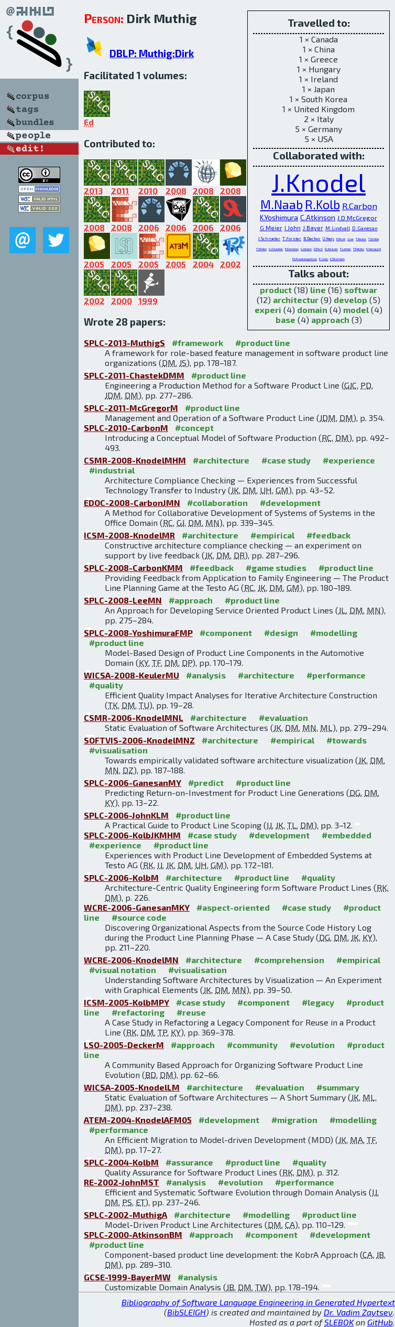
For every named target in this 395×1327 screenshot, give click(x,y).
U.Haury (328, 238)
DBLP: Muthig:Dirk (151, 53)
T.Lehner (345, 249)
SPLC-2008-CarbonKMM (133, 568)
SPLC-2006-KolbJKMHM (132, 835)
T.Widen (261, 249)
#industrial (112, 470)
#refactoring (138, 1012)
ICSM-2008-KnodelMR (129, 535)
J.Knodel (318, 182)
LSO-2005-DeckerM (124, 1045)
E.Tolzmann (337, 259)
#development (290, 503)
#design (281, 633)
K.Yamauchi (373, 249)
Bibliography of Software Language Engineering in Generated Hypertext (258, 1302)
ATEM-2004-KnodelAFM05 (138, 1120)
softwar (360, 290)
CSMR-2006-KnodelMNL (133, 717)
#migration (294, 1120)
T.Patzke (358, 249)
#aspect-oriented (233, 907)
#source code (139, 917)
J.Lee (350, 239)
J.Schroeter (269, 238)
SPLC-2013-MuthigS (124, 343)
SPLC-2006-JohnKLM (126, 815)
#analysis (206, 675)
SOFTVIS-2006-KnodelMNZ (139, 740)
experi (268, 310)
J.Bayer (313, 227)
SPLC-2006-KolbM (121, 877)
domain (312, 310)
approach (330, 320)
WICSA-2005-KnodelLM (132, 1087)
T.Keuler (361, 239)
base (285, 320)
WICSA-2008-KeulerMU (131, 675)
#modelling (333, 633)
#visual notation (122, 970)
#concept (194, 428)
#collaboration (217, 503)
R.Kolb (322, 204)
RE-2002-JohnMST (121, 1182)
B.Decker (312, 238)
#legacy (318, 1002)
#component (226, 633)
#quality (106, 685)
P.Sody (323, 259)
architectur (296, 300)
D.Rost (340, 239)
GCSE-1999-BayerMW (127, 1277)
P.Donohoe (292, 249)
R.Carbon (359, 206)
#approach (191, 600)
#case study (286, 460)
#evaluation (283, 717)
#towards (346, 740)
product (276, 290)
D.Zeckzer (331, 249)
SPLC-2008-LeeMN (123, 600)
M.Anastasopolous (304, 259)
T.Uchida (373, 239)
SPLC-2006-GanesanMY (132, 782)
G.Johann (306, 249)
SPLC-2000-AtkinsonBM (133, 1234)
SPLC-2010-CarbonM (126, 428)
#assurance (189, 1162)
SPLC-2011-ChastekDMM (134, 375)
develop (350, 300)
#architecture (221, 460)
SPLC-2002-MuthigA (125, 1215)
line (318, 290)
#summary (337, 1087)
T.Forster (291, 238)
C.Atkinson (317, 217)
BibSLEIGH (186, 1312)
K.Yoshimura (279, 217)
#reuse (191, 1012)
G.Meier (271, 227)
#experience (349, 460)
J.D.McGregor (357, 217)
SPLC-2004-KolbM (121, 1162)
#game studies (276, 568)
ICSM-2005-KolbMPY (126, 1002)
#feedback (328, 535)
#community (252, 1045)
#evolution (312, 1045)
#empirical (272, 535)
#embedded (346, 835)
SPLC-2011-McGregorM (131, 408)
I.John (292, 227)
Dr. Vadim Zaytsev (358, 1312)
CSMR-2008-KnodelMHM (135, 460)
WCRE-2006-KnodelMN (131, 960)
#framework (197, 343)
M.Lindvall (337, 228)
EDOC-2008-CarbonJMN (132, 503)
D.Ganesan (365, 228)
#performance (336, 675)
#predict (206, 782)
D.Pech (318, 249)
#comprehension (289, 960)
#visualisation (118, 750)
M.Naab (281, 204)
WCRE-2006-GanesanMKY (137, 907)
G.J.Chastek (276, 249)
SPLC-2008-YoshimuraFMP (138, 633)
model (356, 310)
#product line (262, 343)
